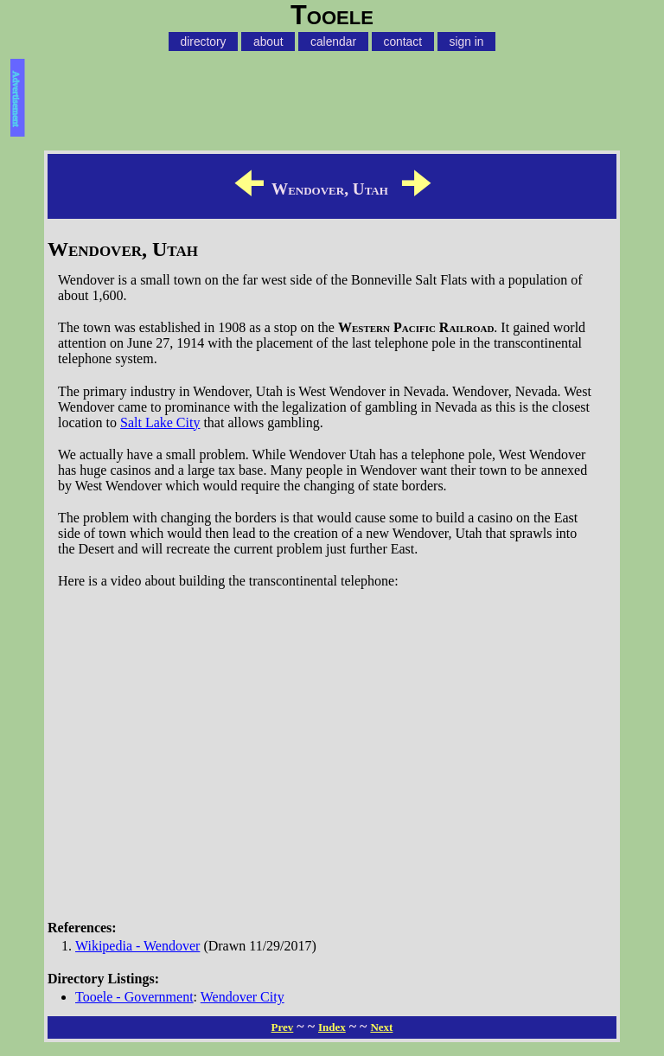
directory (204, 41)
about (268, 41)
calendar (333, 41)
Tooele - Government (134, 996)
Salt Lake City (160, 422)
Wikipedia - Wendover (137, 945)
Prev (282, 1027)
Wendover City (242, 996)
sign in (467, 41)
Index (332, 1027)
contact (402, 41)
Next (381, 1027)
